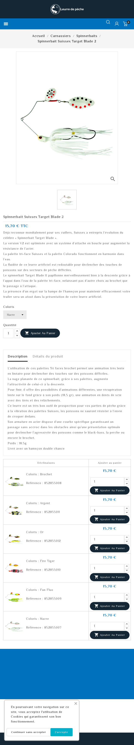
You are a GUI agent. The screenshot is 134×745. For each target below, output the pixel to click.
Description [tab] (18, 356)
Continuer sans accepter (28, 732)
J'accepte (61, 732)
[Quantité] (8, 333)
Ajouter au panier (40, 333)
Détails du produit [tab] (48, 356)
